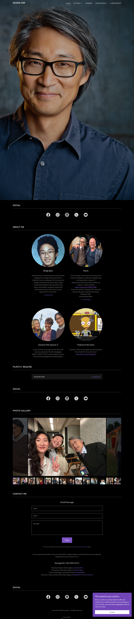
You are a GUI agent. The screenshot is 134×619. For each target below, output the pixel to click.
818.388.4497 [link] (77, 575)
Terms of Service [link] (83, 547)
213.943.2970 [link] (78, 568)
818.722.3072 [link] (88, 575)
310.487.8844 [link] (80, 572)
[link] (19, 3)
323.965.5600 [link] (78, 570)
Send (67, 540)
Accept (112, 612)
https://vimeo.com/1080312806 (86, 287)
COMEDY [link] (88, 3)
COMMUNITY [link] (115, 3)
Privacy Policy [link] (73, 547)
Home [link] (68, 3)
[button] (78, 3)
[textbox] (67, 508)
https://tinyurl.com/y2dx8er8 (86, 354)
